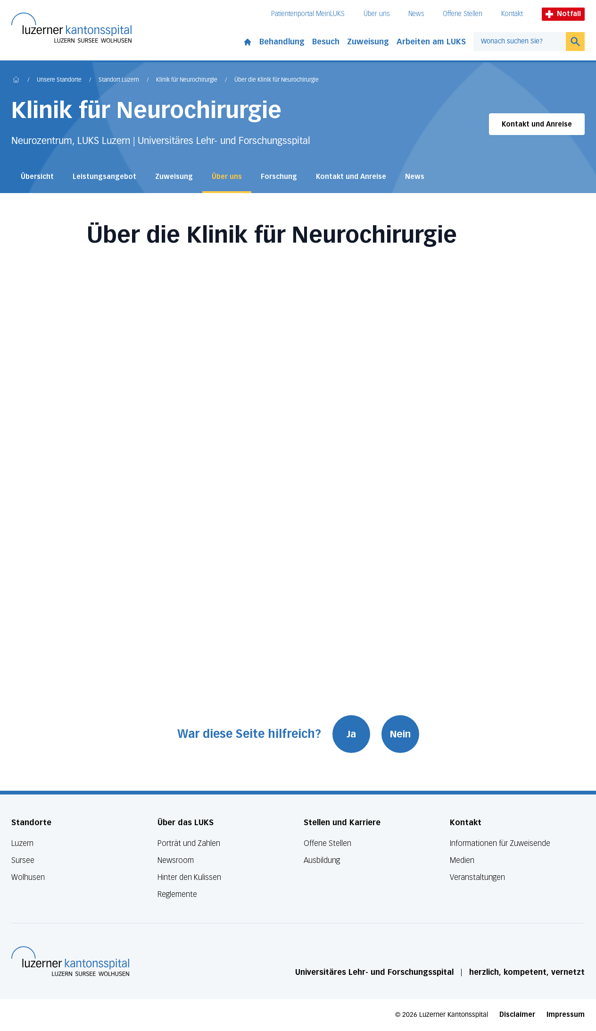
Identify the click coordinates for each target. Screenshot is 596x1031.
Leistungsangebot (104, 177)
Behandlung (282, 41)
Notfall (563, 14)
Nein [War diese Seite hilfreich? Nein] (400, 734)
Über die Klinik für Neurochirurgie (276, 80)
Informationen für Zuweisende (500, 843)
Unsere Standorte (59, 80)
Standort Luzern (119, 80)
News (416, 14)
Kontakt (512, 14)
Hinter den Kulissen (189, 877)
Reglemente (177, 894)
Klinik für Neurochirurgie (186, 80)
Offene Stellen (462, 14)
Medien (462, 860)
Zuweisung (368, 41)
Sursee (22, 860)
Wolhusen (28, 877)
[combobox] (519, 41)
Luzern (22, 843)
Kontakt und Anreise (537, 124)
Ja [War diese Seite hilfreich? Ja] (351, 734)
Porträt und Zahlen (188, 843)
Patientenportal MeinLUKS (308, 14)
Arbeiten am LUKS (431, 41)
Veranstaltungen (477, 877)
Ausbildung (322, 860)
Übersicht (37, 177)
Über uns (376, 14)
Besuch (325, 41)
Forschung (279, 177)
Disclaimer (517, 1015)
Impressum (565, 1015)
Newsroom (175, 860)
